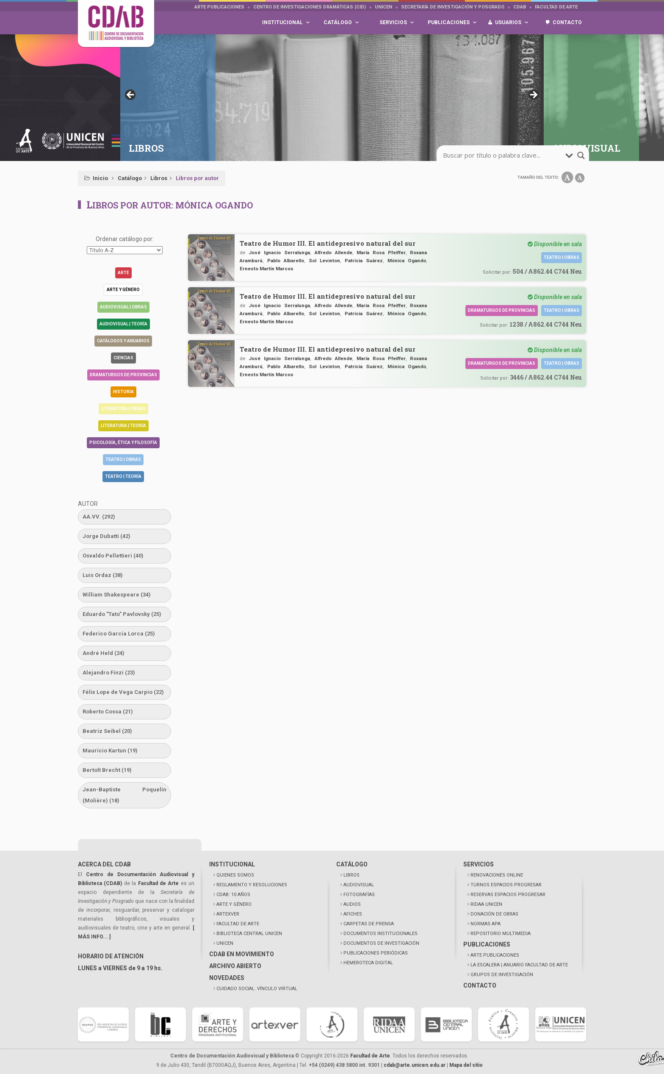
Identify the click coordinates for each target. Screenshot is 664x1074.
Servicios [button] (397, 22)
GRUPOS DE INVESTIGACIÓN (501, 974)
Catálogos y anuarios (123, 341)
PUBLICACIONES (486, 944)
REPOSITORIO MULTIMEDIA (500, 933)
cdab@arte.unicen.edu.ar (414, 1065)
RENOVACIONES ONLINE (496, 875)
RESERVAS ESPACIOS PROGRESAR (507, 894)
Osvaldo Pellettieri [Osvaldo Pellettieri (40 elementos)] (113, 555)
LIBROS (351, 875)
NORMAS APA (485, 924)
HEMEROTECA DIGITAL (368, 963)
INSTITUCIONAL (232, 864)
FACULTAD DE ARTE (237, 924)
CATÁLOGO (352, 864)
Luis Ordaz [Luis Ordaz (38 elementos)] (103, 575)
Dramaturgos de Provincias (123, 374)
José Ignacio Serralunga (279, 252)
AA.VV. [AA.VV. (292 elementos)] (99, 516)
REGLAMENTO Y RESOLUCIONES (251, 885)
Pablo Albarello (285, 261)
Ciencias (123, 357)
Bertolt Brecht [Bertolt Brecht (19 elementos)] (107, 770)
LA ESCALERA (519, 965)
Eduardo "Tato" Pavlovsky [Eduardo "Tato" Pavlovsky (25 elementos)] (122, 614)
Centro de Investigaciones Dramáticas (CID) (309, 7)
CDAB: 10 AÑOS (233, 894)
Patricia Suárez (364, 261)
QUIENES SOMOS (235, 875)
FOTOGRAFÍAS (359, 894)
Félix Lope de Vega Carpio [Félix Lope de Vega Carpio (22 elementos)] (123, 692)
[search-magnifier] (581, 155)
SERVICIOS (478, 864)
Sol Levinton (324, 261)
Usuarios (512, 22)
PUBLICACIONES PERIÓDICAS (375, 953)
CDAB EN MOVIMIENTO (241, 954)
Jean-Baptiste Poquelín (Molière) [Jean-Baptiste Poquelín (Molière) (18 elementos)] (124, 795)
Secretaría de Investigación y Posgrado (452, 7)
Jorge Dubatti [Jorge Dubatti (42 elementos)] (106, 536)
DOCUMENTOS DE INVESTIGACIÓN (381, 943)
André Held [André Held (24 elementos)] (104, 653)
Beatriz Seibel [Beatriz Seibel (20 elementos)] (107, 731)
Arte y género (123, 289)
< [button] (131, 95)
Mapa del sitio (466, 1065)
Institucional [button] (286, 22)
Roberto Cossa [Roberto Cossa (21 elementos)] (108, 711)
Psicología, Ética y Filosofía (123, 442)
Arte (123, 272)
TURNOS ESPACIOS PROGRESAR (506, 885)
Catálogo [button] (342, 22)
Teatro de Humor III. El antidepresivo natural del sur (327, 243)
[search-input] (503, 155)
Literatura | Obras (123, 408)
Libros (158, 178)
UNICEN (383, 7)
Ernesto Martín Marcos (266, 269)
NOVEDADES (226, 977)
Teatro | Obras (123, 459)
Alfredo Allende (333, 252)
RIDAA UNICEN (486, 904)
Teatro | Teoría (123, 476)
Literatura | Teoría (123, 425)
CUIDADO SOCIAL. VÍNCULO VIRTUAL (256, 988)
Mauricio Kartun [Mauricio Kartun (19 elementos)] (110, 750)
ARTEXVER (227, 914)
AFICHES (352, 914)
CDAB (519, 7)
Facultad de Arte (556, 7)
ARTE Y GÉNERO (234, 904)
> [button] (533, 95)
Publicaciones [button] (452, 22)
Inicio (100, 178)
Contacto (567, 22)
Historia (123, 391)
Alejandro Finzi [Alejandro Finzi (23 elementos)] (109, 672)
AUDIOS (352, 904)
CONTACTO (479, 985)
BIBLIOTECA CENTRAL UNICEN (249, 933)
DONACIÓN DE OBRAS (494, 914)
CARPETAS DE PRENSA (368, 924)
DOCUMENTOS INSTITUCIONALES (380, 933)
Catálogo (130, 178)
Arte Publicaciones (219, 7)
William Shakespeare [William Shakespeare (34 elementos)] (117, 594)
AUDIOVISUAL (358, 885)
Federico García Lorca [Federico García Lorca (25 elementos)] (119, 633)
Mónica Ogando (406, 261)
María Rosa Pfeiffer (381, 252)
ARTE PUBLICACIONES (494, 955)
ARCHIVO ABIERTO (235, 966)
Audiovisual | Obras (123, 307)
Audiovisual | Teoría (123, 324)
